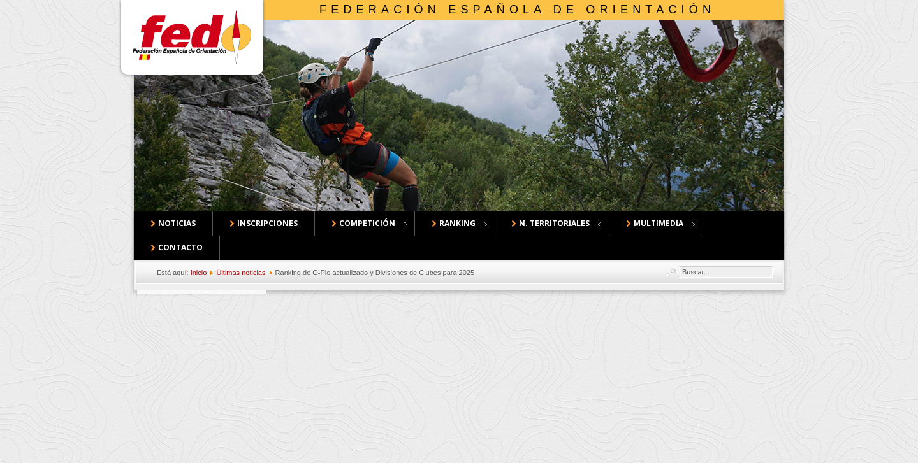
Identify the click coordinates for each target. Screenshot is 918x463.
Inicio (199, 272)
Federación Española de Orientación (517, 9)
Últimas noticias (240, 272)
